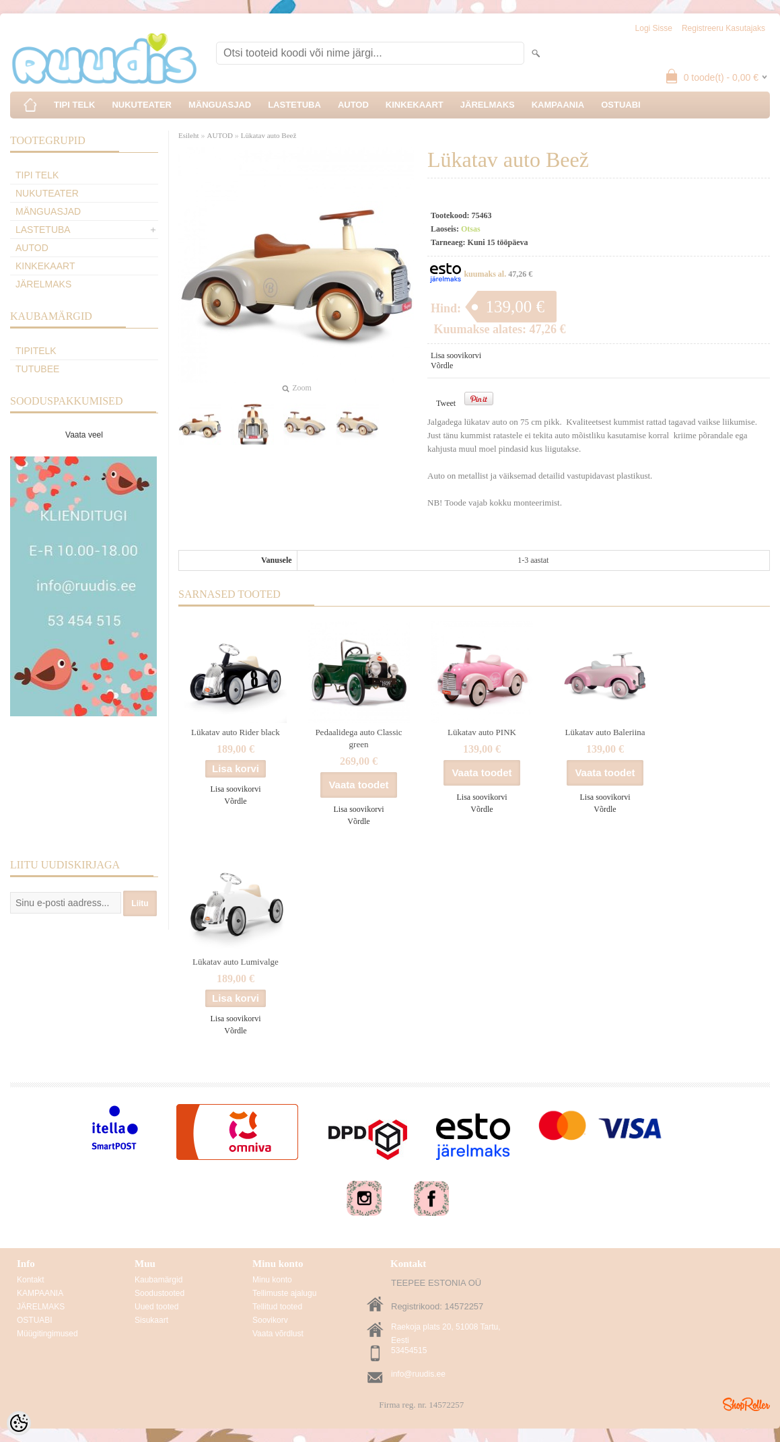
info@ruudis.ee (418, 1374)
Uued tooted (156, 1306)
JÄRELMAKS (487, 105)
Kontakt (30, 1279)
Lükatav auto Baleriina (605, 732)
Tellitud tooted (277, 1306)
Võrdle (442, 365)
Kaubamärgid (158, 1279)
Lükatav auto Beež (268, 135)
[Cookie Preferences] (19, 1423)
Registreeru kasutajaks (723, 28)
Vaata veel (84, 435)
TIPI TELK (74, 105)
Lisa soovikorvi (456, 355)
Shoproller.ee (746, 1404)
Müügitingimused (47, 1333)
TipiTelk (36, 350)
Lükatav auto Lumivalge (235, 962)
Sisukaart (151, 1320)
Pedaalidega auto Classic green (358, 738)
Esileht (188, 135)
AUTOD (353, 105)
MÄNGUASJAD (219, 105)
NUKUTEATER (142, 105)
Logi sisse (653, 28)
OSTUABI (621, 105)
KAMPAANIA (558, 105)
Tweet (446, 403)
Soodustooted (159, 1293)
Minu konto (272, 1279)
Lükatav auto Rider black (235, 732)
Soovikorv (270, 1320)
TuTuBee (37, 369)
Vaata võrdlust (278, 1333)
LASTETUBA (294, 105)
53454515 (409, 1350)
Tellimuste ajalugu (284, 1293)
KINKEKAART (415, 105)
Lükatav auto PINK (482, 732)
